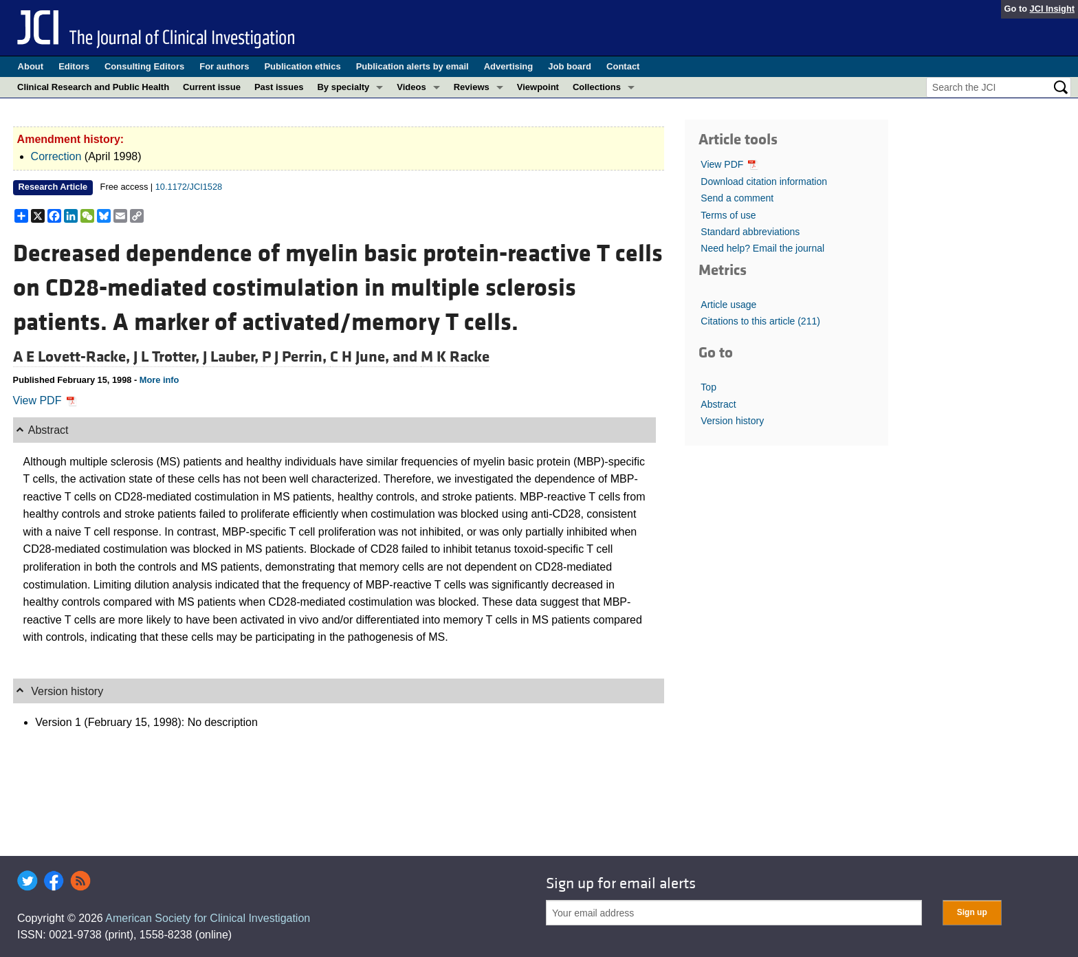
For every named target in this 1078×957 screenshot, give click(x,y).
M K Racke (455, 356)
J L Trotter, (168, 356)
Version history (732, 420)
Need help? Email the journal (762, 248)
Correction (56, 156)
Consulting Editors (144, 66)
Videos (411, 87)
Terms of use (728, 215)
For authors (224, 66)
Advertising (509, 66)
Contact (622, 66)
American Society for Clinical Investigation (207, 918)
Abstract (718, 404)
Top (708, 387)
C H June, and (375, 356)
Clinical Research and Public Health (93, 87)
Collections (597, 87)
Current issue (212, 87)
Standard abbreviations (750, 231)
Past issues (279, 87)
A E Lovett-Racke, (73, 356)
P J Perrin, (296, 356)
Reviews (472, 87)
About (31, 66)
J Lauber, (232, 356)
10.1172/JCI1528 (188, 187)
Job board (569, 66)
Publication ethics (302, 66)
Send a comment (737, 198)
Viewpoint (538, 87)
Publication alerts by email (412, 66)
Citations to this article (760, 321)
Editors (73, 66)
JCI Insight (1052, 8)
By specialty (343, 87)
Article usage (728, 304)
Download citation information (764, 181)
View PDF (45, 400)
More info (159, 380)
